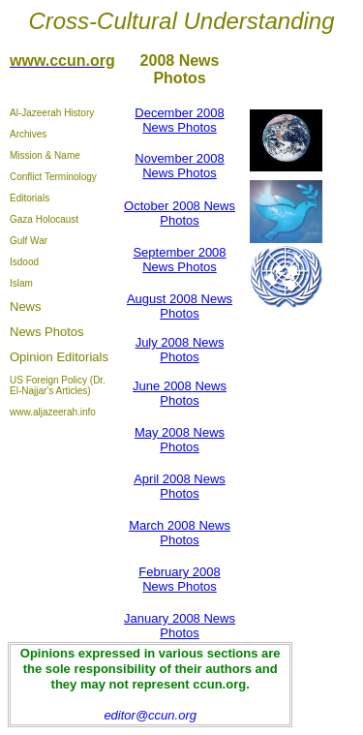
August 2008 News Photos (179, 306)
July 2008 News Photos (180, 349)
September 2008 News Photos (179, 259)
